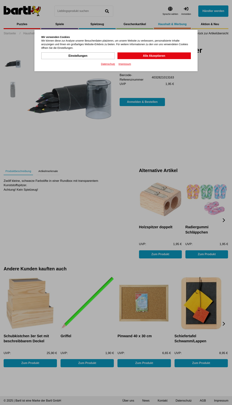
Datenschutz (108, 64)
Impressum (125, 64)
